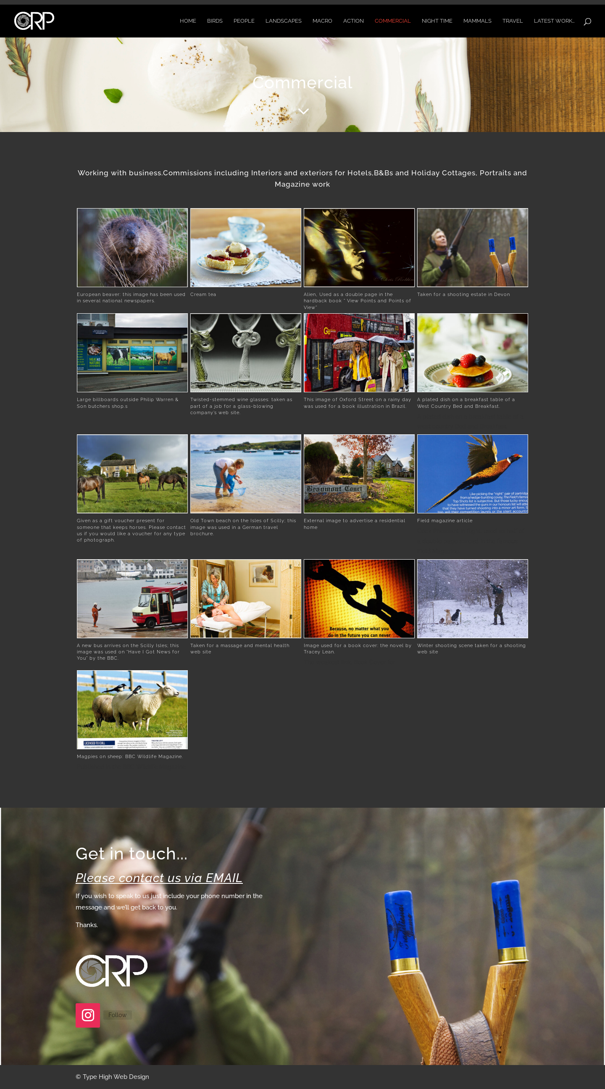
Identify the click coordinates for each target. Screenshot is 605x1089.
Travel (512, 21)
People (244, 21)
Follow (117, 1015)
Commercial (393, 21)
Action (353, 21)
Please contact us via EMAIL (159, 878)
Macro (322, 21)
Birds (215, 21)
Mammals (477, 21)
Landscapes (284, 21)
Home (188, 21)
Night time (437, 21)
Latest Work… (554, 21)
